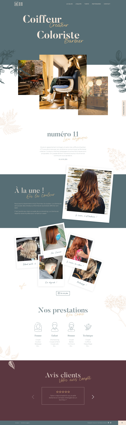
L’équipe (78, 4)
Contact (107, 4)
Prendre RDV (124, 108)
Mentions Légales (25, 423)
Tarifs (86, 4)
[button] (93, 397)
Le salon (69, 4)
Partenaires (96, 4)
